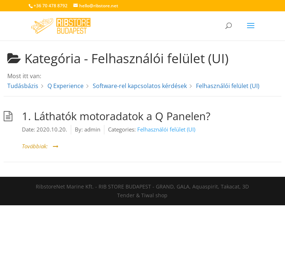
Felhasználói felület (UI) (166, 129)
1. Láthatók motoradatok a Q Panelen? (116, 116)
